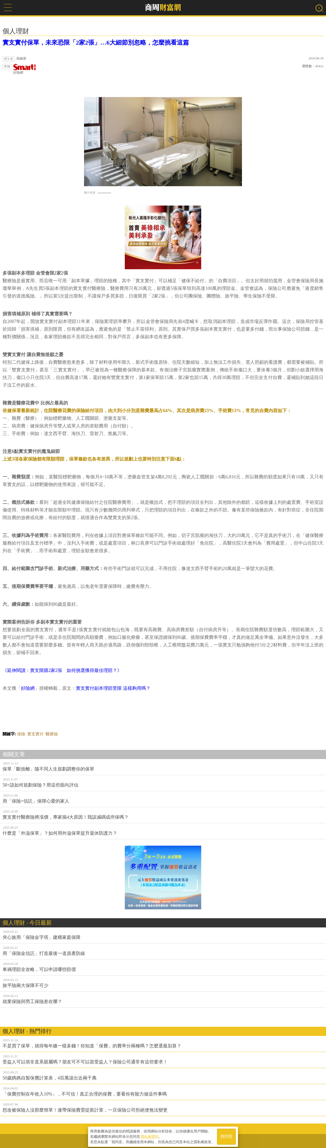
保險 (21, 734)
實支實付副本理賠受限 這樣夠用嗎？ (113, 688)
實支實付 (35, 734)
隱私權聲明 (149, 1135)
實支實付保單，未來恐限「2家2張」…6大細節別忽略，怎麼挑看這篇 (96, 42)
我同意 (226, 1135)
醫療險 (52, 734)
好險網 (24, 69)
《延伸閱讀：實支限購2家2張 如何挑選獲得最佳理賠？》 (62, 670)
